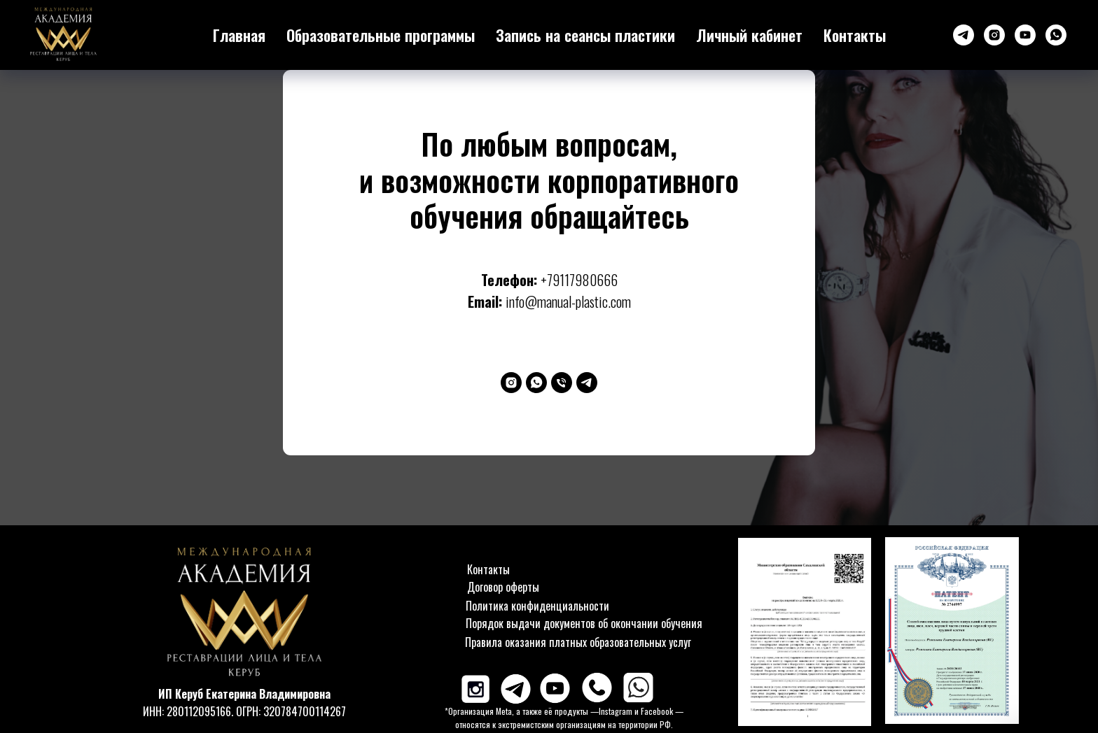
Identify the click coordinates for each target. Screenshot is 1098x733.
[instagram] (994, 34)
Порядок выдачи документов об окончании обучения (584, 623)
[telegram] (586, 382)
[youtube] (1025, 34)
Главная (239, 35)
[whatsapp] (1055, 34)
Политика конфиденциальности (537, 605)
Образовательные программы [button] (380, 35)
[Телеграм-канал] (963, 34)
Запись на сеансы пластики (585, 35)
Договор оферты (503, 586)
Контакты (855, 35)
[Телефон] (561, 382)
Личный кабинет (749, 35)
